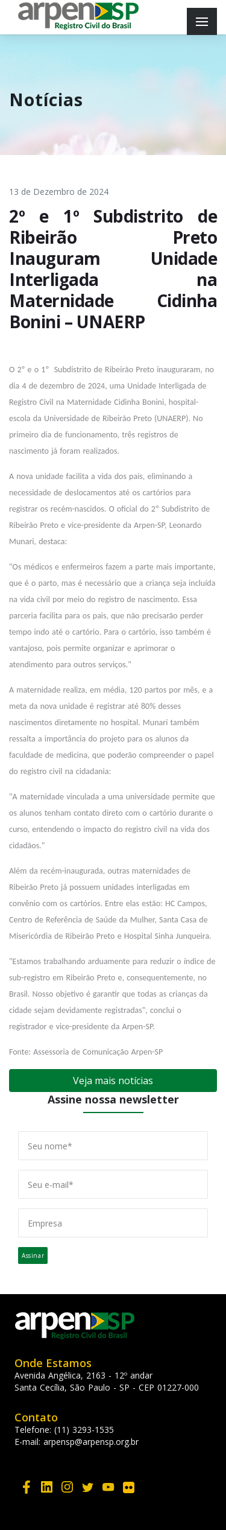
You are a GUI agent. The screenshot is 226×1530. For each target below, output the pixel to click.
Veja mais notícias (113, 1080)
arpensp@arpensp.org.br (91, 1441)
